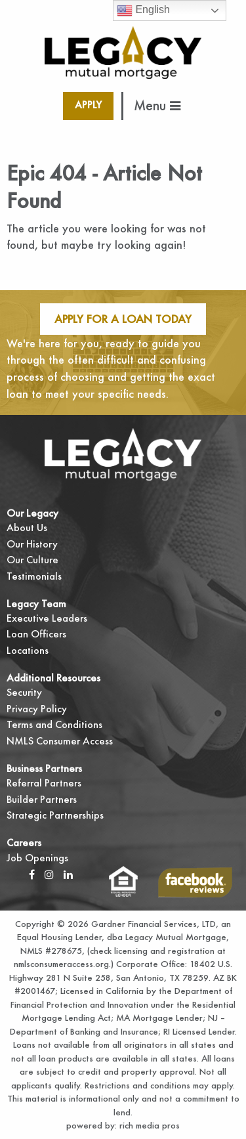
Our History (32, 544)
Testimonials (34, 576)
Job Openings (37, 857)
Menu (157, 105)
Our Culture (32, 559)
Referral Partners (44, 783)
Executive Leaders (47, 618)
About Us (27, 527)
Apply (88, 104)
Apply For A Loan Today (123, 319)
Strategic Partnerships (55, 815)
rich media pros (148, 1125)
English (143, 10)
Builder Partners (42, 799)
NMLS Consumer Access (60, 741)
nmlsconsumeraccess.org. (62, 963)
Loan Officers (36, 634)
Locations (28, 650)
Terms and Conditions (54, 724)
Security (24, 692)
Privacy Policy (37, 708)
